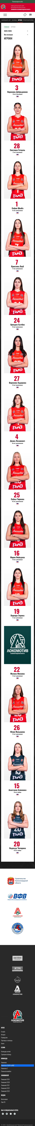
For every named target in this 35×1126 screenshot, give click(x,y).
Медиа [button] (3, 1095)
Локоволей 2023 (5, 1091)
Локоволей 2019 (5, 1079)
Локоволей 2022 (5, 1088)
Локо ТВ (3, 1102)
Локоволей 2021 (5, 1085)
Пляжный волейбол (6, 1071)
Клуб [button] (3, 1028)
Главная (6, 27)
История (3, 1035)
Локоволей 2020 (5, 1082)
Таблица (14, 20)
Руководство (4, 1037)
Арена (2, 1043)
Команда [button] (4, 1058)
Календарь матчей (5, 1051)
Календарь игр (6, 20)
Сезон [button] (3, 1047)
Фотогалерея (4, 1099)
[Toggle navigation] (5, 15)
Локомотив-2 (4, 1068)
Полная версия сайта (17, 1)
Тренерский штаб (28, 20)
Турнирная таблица (6, 1054)
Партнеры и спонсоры (6, 1040)
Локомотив (4, 1062)
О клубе (3, 1032)
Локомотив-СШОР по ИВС (7, 1065)
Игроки (20, 20)
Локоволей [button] (5, 1075)
